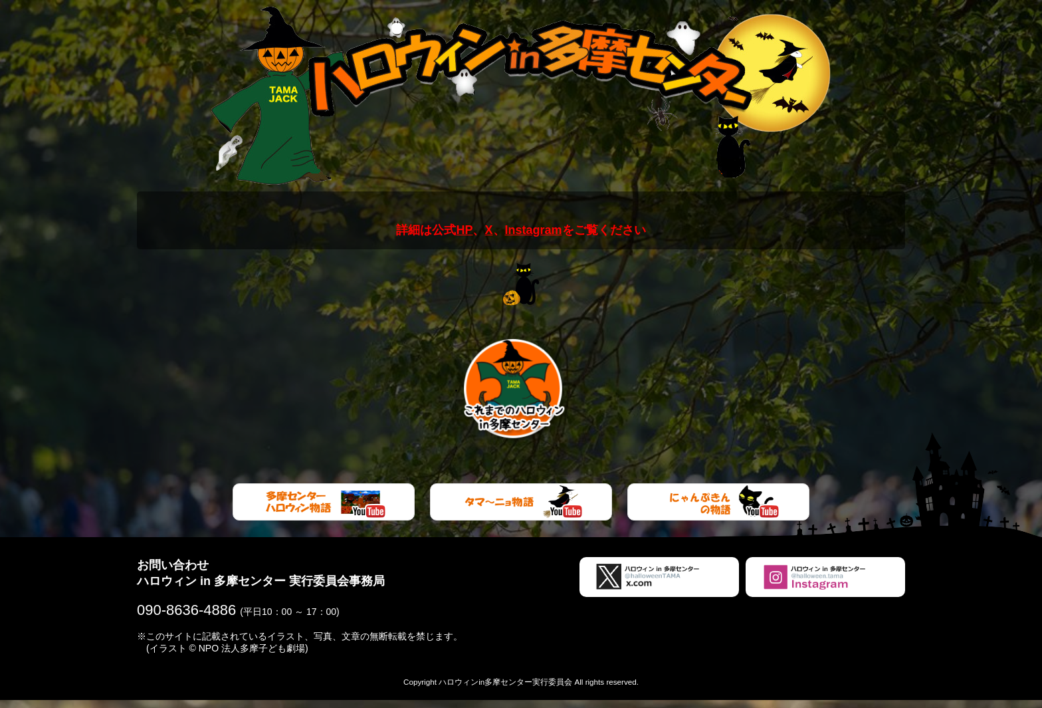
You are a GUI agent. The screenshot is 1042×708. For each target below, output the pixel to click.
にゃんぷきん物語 (718, 510)
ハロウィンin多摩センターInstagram (825, 585)
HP (464, 230)
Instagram (533, 230)
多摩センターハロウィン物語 (324, 510)
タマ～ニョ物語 (521, 510)
